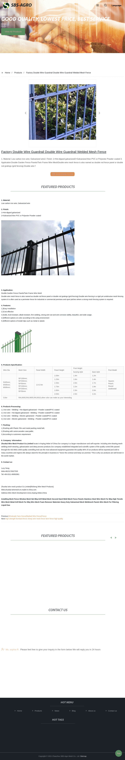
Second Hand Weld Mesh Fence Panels (68, 499)
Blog (75, 711)
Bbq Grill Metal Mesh (43, 499)
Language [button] (116, 5)
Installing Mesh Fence (10, 499)
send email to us (62, 174)
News (58, 711)
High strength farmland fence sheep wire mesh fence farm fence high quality (34, 519)
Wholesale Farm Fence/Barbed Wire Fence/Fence (27, 516)
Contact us (114, 711)
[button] (97, 5)
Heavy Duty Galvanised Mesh (72, 502)
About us (93, 711)
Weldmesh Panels (92, 502)
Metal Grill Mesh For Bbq (20, 502)
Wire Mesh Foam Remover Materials (45, 502)
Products (18, 73)
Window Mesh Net (27, 499)
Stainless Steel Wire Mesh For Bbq (98, 499)
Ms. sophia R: (10, 658)
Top (118, 752)
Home (7, 73)
